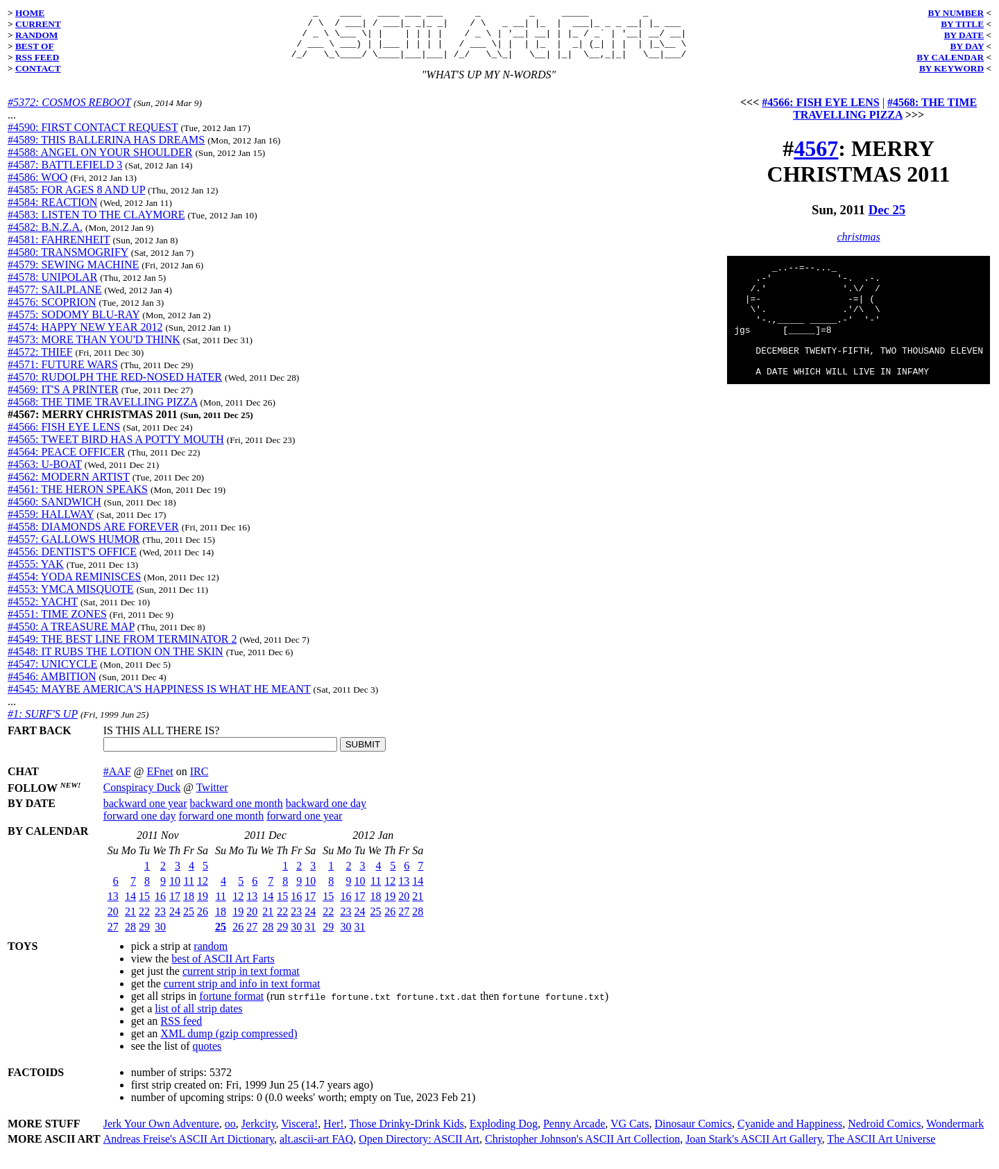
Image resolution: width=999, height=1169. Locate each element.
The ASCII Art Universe (881, 1149)
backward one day (326, 814)
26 (202, 922)
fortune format (231, 1006)
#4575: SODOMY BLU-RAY (73, 325)
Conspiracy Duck (142, 798)
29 (144, 937)
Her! (333, 1134)
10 (174, 891)
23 (160, 922)
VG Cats (629, 1134)
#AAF (117, 782)
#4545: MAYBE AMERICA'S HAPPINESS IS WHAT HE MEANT (159, 699)
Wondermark (955, 1134)
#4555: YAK (36, 574)
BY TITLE (962, 24)
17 (174, 906)
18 (188, 906)
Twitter (212, 798)
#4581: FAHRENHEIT (59, 250)
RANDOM (36, 35)
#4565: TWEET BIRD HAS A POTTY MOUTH (116, 450)
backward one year (145, 814)
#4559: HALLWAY (51, 524)
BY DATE (964, 35)
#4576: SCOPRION (52, 312)
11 (189, 891)
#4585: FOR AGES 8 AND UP (76, 200)
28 (130, 937)
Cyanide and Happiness (789, 1134)
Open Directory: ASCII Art (419, 1149)
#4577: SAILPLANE (55, 300)
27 (113, 937)
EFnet (159, 782)
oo (230, 1134)
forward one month (221, 826)
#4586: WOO (37, 187)
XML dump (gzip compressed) (228, 1044)
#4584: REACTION (52, 212)
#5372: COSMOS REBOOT (69, 113)
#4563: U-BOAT (45, 474)
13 (113, 906)
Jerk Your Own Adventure (161, 1134)
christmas (858, 247)
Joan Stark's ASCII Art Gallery (753, 1149)
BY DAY (967, 46)
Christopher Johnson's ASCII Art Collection (582, 1149)
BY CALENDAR (950, 57)
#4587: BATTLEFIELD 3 (65, 175)
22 (144, 922)
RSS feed (181, 1031)
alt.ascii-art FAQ (316, 1149)
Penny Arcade (574, 1134)
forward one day (139, 826)
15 (144, 906)
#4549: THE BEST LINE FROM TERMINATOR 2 (122, 649)
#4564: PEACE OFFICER (66, 462)
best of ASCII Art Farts (222, 969)
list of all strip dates (198, 1019)
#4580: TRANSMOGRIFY (68, 262)
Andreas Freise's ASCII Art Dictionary (188, 1149)
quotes (207, 1056)
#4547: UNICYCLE (52, 674)
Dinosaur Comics (694, 1134)
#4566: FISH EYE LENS (64, 437)
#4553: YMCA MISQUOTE (71, 599)
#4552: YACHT (43, 612)
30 (160, 937)
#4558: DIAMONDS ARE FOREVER (93, 537)
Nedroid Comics (884, 1134)
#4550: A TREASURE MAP (71, 637)
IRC (199, 782)
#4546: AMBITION (52, 687)
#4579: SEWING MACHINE (73, 275)
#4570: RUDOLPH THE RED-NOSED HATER (115, 387)
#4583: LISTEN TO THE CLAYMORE (96, 225)
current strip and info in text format (242, 994)
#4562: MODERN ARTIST (69, 487)
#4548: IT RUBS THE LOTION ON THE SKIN (115, 662)
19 (202, 906)
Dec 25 (887, 220)
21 (130, 922)
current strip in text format (241, 981)
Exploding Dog (504, 1134)
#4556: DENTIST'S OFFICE (72, 562)
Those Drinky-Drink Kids (406, 1134)
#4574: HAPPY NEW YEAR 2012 (85, 337)
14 (130, 906)
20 (113, 922)
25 (188, 922)
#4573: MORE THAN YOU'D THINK (94, 350)
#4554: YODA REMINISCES (74, 587)
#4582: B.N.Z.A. (45, 237)
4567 (816, 158)
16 (160, 906)
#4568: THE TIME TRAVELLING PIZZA (102, 412)
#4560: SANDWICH (54, 512)
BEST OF (34, 46)
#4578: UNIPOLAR (52, 287)
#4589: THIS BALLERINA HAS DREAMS (106, 150)
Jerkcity (258, 1134)
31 (310, 937)
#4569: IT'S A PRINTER (63, 400)
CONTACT (38, 68)
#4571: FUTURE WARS (63, 375)
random (211, 956)
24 (174, 922)
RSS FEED (37, 57)
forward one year (304, 826)
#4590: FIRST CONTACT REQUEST (93, 138)
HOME (29, 13)
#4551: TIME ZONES (57, 624)
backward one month (236, 814)
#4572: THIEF (40, 362)
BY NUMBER (956, 13)
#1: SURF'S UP (43, 724)
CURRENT (38, 24)
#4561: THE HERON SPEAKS (78, 499)
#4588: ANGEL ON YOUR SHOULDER (100, 162)
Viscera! (299, 1134)
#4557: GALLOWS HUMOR (73, 549)
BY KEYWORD (951, 68)
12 (202, 891)
